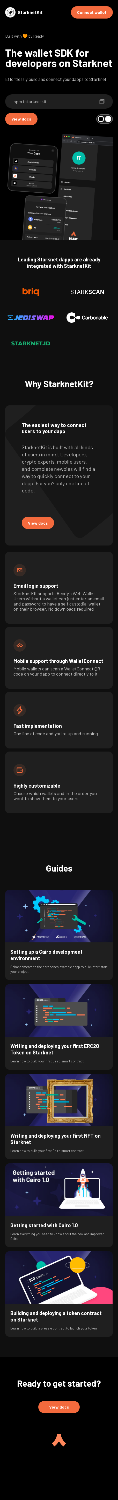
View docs (21, 118)
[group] (59, 935)
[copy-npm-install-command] (102, 101)
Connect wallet (92, 12)
